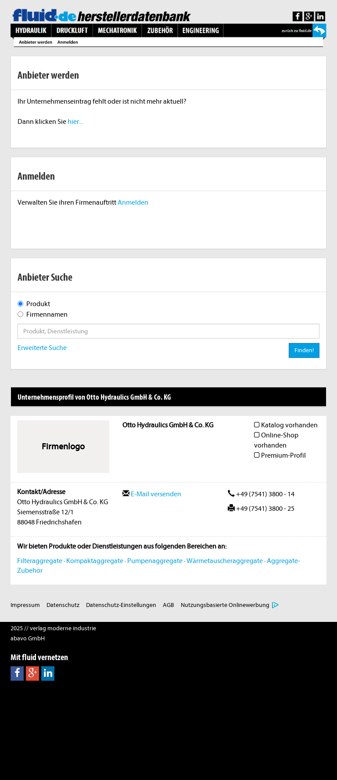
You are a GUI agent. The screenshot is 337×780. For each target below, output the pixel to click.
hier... (75, 122)
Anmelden (133, 202)
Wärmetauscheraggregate (224, 561)
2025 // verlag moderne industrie (53, 628)
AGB (168, 605)
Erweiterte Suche (42, 348)
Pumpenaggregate (155, 561)
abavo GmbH (28, 638)
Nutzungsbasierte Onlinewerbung (225, 605)
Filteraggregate (39, 561)
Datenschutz (63, 605)
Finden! (304, 350)
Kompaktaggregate (94, 561)
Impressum (25, 605)
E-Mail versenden (151, 494)
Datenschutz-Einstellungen (121, 605)
